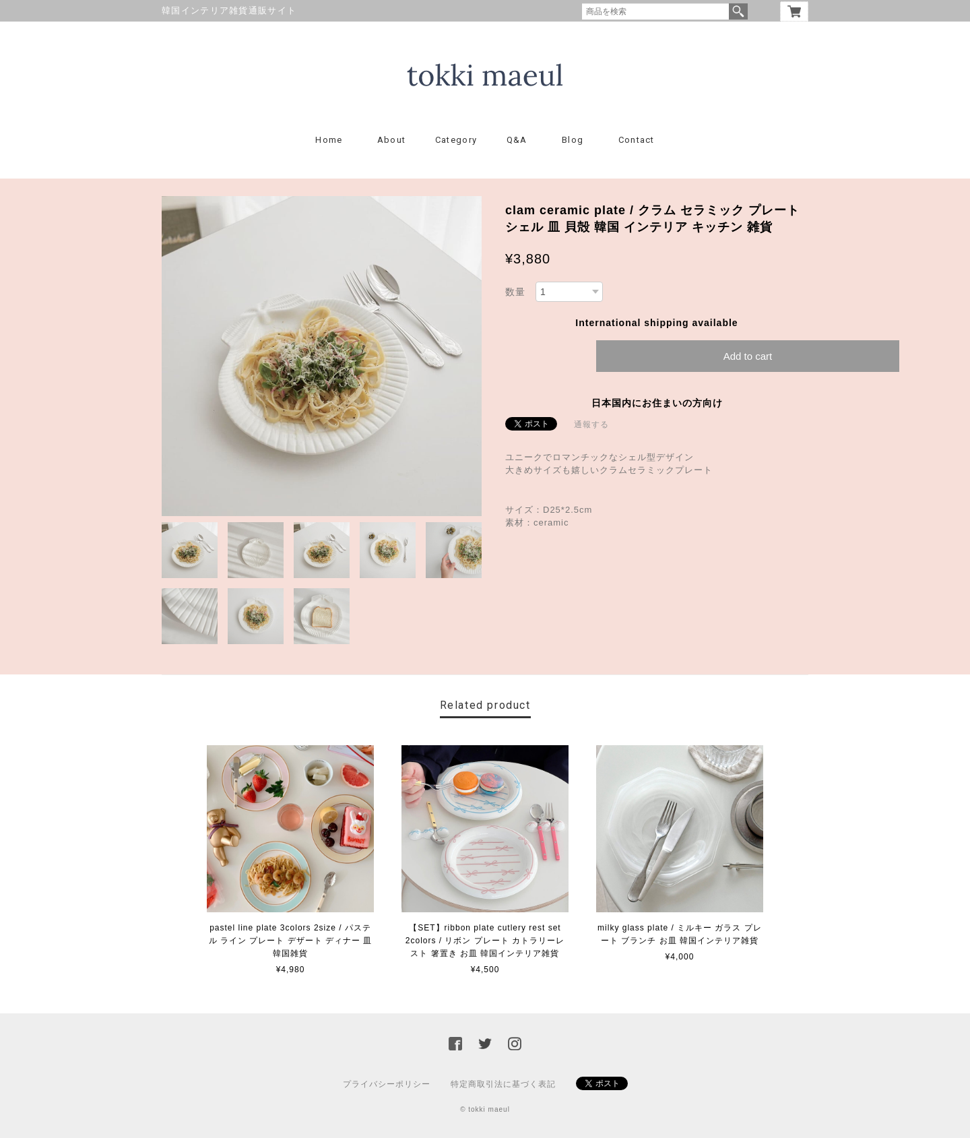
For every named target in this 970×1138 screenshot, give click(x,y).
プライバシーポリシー (386, 1084)
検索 (738, 11)
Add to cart (748, 356)
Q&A (517, 140)
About (391, 140)
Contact (636, 140)
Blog (572, 140)
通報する (591, 424)
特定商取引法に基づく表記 (503, 1084)
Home (328, 140)
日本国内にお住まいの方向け (657, 403)
